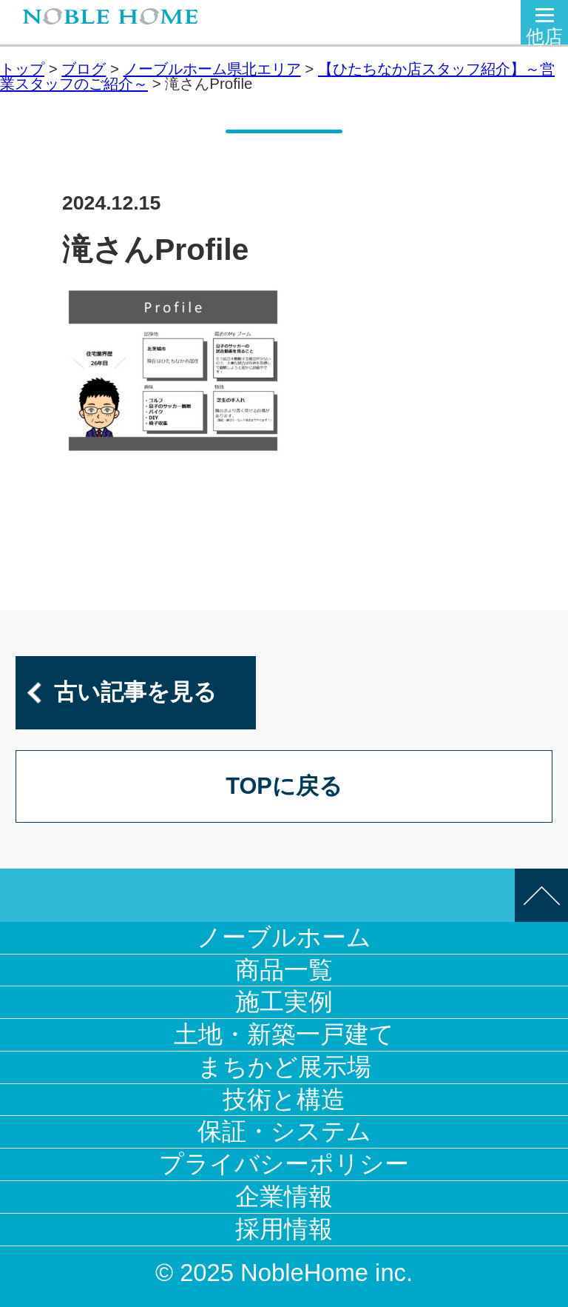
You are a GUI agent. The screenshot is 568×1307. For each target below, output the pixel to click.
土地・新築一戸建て (284, 1034)
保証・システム (284, 1131)
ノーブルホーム (284, 937)
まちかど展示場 (284, 1066)
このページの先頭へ (541, 895)
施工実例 (284, 1001)
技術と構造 (284, 1099)
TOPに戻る (284, 786)
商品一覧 (284, 969)
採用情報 (284, 1229)
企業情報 (284, 1196)
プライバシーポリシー (284, 1163)
